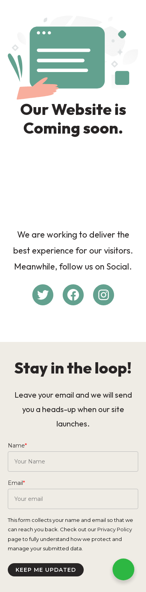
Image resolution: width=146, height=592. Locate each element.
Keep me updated (46, 569)
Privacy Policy (114, 529)
